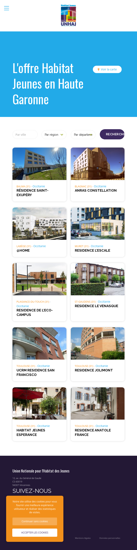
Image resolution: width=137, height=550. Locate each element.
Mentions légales (83, 538)
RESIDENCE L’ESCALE (92, 250)
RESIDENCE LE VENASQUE (96, 306)
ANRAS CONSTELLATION (96, 190)
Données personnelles (109, 538)
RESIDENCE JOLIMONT (94, 370)
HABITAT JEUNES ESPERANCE (31, 432)
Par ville (21, 135)
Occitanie (39, 186)
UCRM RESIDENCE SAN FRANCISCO (36, 372)
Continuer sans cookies (35, 521)
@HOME (23, 250)
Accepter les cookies (34, 532)
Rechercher (115, 134)
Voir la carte (109, 69)
